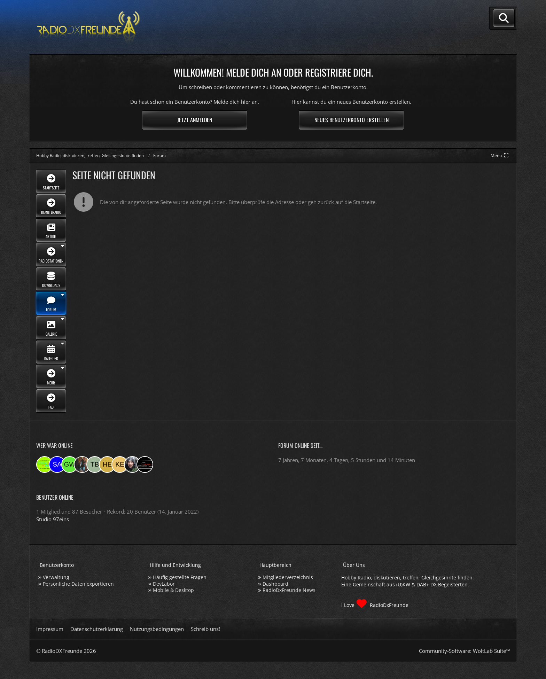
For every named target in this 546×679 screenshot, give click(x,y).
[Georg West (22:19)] (69, 464)
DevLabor (164, 583)
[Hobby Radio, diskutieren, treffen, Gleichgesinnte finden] (88, 27)
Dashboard (275, 583)
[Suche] (503, 18)
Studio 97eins (52, 519)
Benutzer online (54, 497)
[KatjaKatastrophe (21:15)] (82, 464)
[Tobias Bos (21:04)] (94, 464)
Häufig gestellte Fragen (179, 577)
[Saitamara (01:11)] (57, 464)
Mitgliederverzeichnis (288, 577)
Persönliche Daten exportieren (78, 583)
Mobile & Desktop (173, 590)
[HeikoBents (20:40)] (107, 464)
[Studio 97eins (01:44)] (44, 464)
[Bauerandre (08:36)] (132, 464)
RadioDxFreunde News (289, 590)
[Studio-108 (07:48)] (144, 464)
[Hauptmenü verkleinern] (500, 155)
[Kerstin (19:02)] (119, 464)
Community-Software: (464, 650)
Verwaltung (56, 577)
